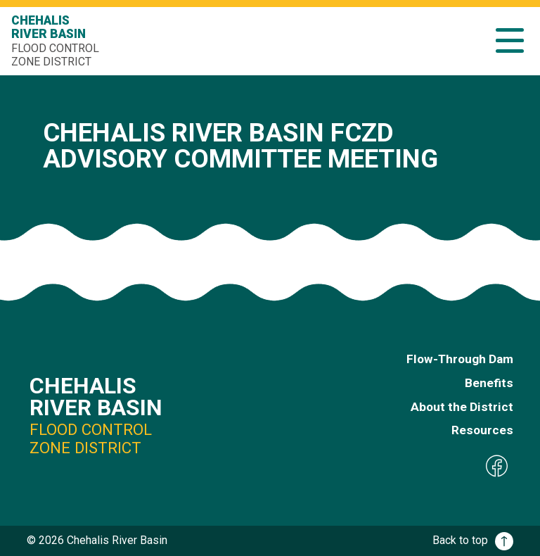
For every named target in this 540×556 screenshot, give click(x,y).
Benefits (489, 383)
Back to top (472, 540)
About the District (462, 407)
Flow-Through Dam (459, 359)
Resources (482, 430)
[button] (510, 40)
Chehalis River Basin (57, 40)
